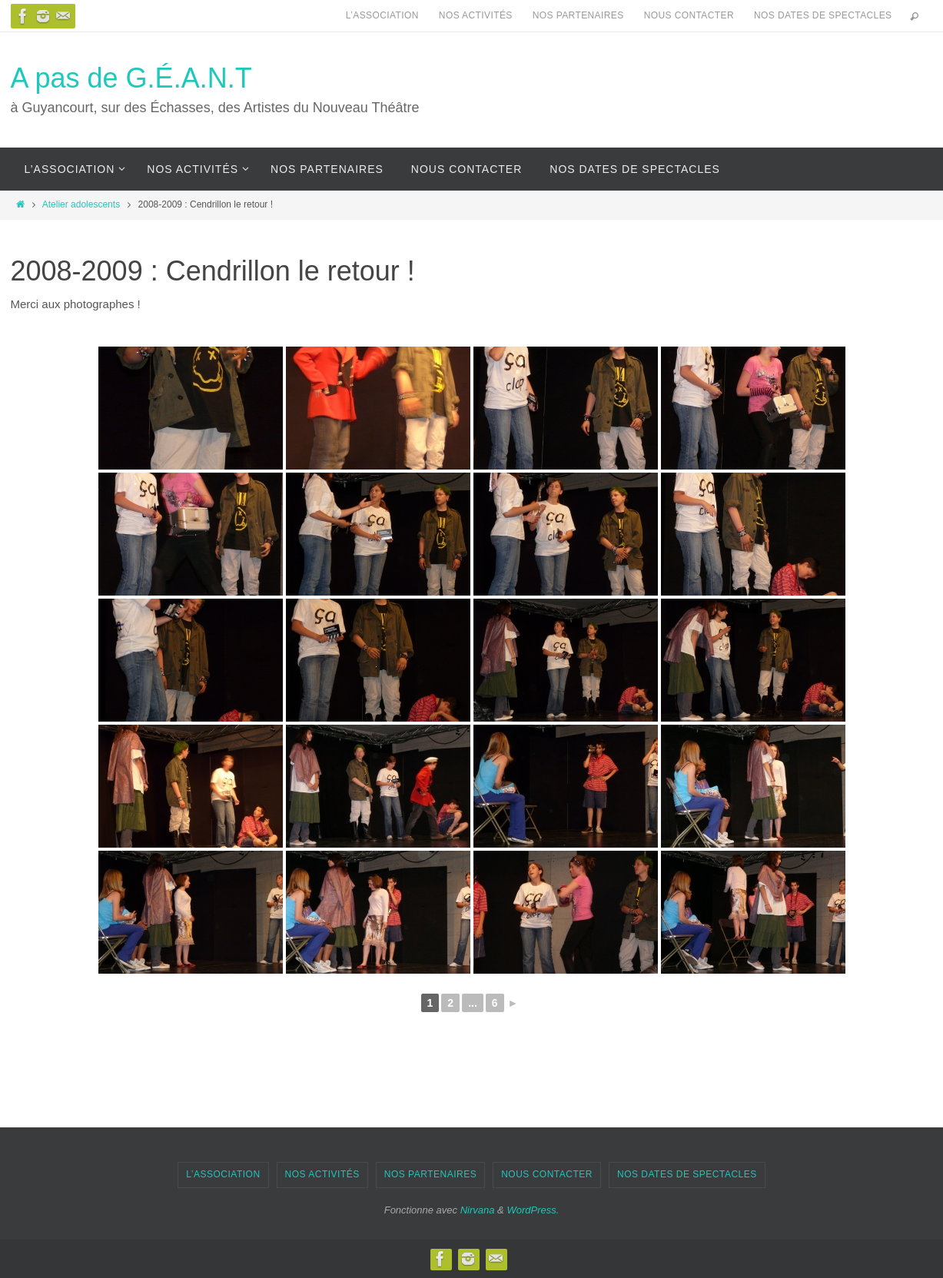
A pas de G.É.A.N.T (131, 78)
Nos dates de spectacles (823, 15)
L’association (382, 15)
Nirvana (477, 1210)
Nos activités (476, 15)
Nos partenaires (578, 15)
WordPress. (532, 1210)
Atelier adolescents (81, 204)
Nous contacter (689, 15)
